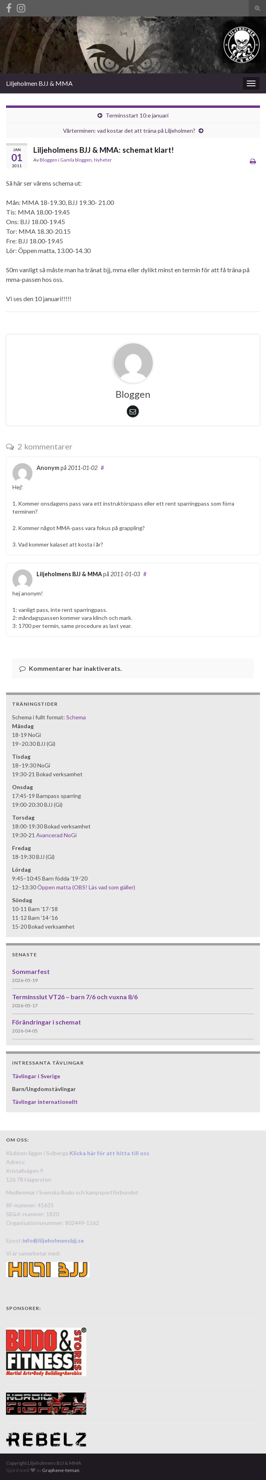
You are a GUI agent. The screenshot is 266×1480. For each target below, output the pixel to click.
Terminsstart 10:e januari (137, 115)
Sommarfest (31, 971)
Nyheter (103, 160)
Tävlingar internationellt (45, 1101)
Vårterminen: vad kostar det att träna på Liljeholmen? (129, 130)
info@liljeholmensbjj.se (53, 1240)
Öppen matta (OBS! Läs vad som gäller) (86, 887)
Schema (76, 717)
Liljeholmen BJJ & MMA (39, 83)
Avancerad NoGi (56, 835)
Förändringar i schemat (46, 1022)
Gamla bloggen (76, 160)
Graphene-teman (60, 1470)
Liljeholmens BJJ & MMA (69, 574)
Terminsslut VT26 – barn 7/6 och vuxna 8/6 (75, 996)
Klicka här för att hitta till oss (109, 1153)
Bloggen (48, 160)
